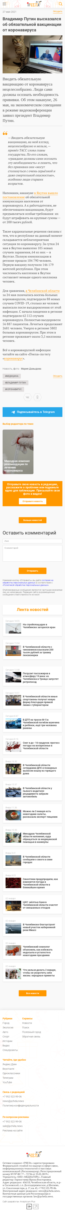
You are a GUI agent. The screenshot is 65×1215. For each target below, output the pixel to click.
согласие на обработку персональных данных (28, 581)
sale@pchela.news (13, 1126)
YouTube (7, 1082)
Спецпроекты (10, 1050)
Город (6, 1023)
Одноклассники (11, 1073)
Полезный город (31, 1032)
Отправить (32, 571)
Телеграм (8, 1077)
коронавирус (13, 358)
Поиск (25, 1027)
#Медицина (11, 376)
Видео (6, 1045)
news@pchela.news (13, 1101)
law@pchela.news (43, 1196)
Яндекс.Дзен (10, 1064)
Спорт (6, 1036)
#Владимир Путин (15, 383)
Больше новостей (32, 520)
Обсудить (57, 11)
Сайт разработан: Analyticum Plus (19, 1202)
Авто (5, 1032)
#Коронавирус (13, 389)
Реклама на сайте (13, 1130)
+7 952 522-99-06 (12, 1096)
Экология (8, 1027)
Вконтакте (8, 1068)
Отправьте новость (33, 501)
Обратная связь (31, 1036)
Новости (27, 1023)
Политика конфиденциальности (21, 1105)
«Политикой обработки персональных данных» (26, 585)
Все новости (32, 993)
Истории (7, 1041)
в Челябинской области (43, 291)
